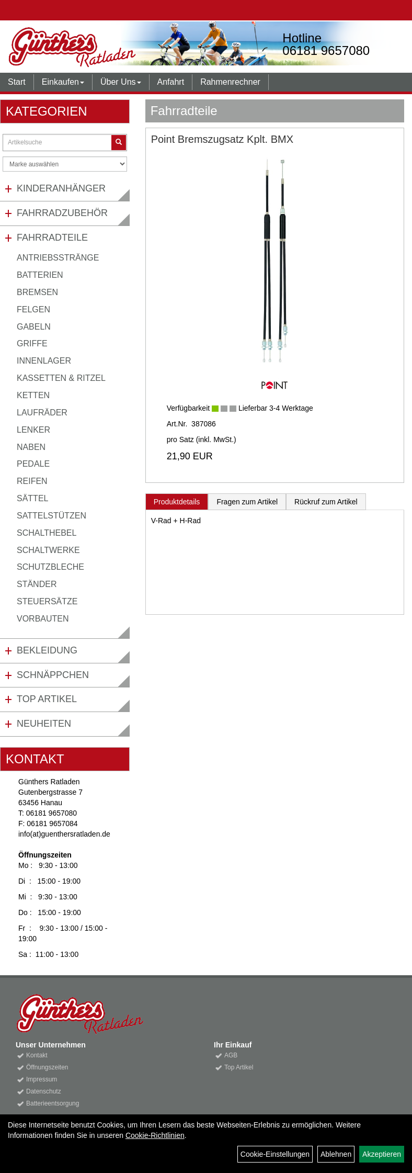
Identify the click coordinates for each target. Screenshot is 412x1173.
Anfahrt (171, 81)
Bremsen (37, 292)
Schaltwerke (48, 550)
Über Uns (120, 81)
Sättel (32, 498)
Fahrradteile (52, 237)
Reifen (32, 481)
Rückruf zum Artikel (326, 502)
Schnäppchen (53, 675)
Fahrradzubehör (62, 213)
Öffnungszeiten (47, 1067)
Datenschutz (43, 1091)
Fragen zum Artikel (247, 502)
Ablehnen (336, 1154)
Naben (31, 447)
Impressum (41, 1079)
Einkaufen (63, 81)
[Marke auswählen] (65, 164)
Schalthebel (46, 532)
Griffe (32, 343)
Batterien (40, 274)
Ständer (36, 584)
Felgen (33, 309)
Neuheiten (44, 723)
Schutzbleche (50, 566)
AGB (230, 1055)
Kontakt (37, 1055)
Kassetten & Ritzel (61, 378)
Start (17, 81)
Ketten (33, 395)
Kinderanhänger (61, 188)
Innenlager (44, 360)
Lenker (33, 429)
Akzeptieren (381, 1154)
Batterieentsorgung (52, 1103)
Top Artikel (47, 699)
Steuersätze (47, 601)
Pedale (33, 463)
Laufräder (42, 412)
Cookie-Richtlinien (155, 1135)
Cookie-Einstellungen (275, 1154)
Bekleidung (47, 650)
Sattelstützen (51, 515)
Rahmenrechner (230, 81)
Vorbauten (43, 618)
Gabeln (34, 326)
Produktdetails (177, 502)
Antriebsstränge (58, 257)
